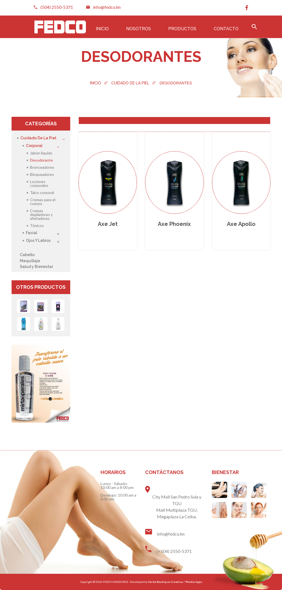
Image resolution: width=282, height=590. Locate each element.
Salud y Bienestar (36, 266)
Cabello (27, 255)
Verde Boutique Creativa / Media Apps (175, 581)
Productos (182, 28)
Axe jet (108, 224)
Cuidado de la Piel (133, 83)
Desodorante (41, 160)
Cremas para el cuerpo (42, 201)
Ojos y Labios (38, 241)
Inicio (102, 28)
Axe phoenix (174, 224)
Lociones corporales (39, 183)
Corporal (34, 146)
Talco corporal (42, 192)
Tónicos (37, 225)
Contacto (226, 28)
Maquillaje (30, 261)
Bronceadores (42, 167)
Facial (31, 233)
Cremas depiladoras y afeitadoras (41, 214)
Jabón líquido (41, 153)
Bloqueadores (42, 174)
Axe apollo (241, 224)
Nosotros (138, 28)
